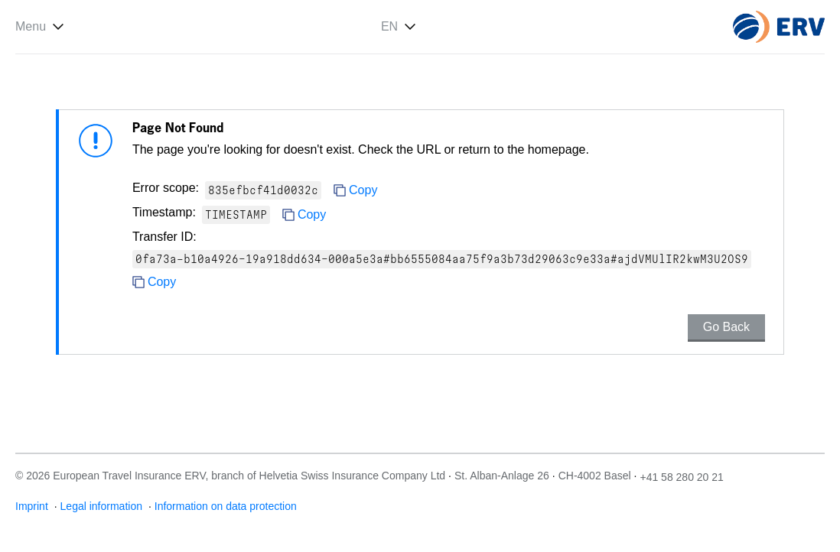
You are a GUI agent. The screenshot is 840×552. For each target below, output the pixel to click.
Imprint (33, 506)
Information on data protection (226, 506)
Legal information (102, 506)
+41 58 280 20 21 (681, 477)
